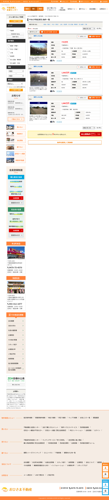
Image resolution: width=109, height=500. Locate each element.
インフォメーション (57, 465)
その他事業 (27, 465)
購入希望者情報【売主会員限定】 (34, 443)
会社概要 (11, 321)
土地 (61, 24)
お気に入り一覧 (85, 417)
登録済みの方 (15, 203)
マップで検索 (72, 417)
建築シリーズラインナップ (32, 453)
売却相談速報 (84, 427)
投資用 (65, 24)
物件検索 (54, 1)
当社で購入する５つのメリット (51, 9)
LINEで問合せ (39, 475)
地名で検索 (51, 417)
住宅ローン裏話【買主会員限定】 (56, 430)
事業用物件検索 (40, 417)
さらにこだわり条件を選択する (16, 87)
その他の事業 (12, 340)
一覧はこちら (15, 119)
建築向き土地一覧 (70, 453)
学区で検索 (62, 417)
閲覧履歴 (73, 1)
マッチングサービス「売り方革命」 (54, 440)
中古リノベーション (76, 430)
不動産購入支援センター (32, 427)
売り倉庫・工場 (83, 24)
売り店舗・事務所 (73, 24)
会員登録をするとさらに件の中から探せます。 (70, 134)
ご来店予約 (12, 354)
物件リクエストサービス (69, 427)
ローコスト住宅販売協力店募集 (14, 369)
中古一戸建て (55, 24)
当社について (90, 462)
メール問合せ (28, 475)
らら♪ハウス (48, 453)
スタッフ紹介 (12, 344)
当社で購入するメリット (50, 427)
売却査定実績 (52, 443)
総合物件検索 (28, 417)
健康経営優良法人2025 (41, 465)
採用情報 (11, 359)
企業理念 (11, 335)
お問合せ (103, 9)
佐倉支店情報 (49, 462)
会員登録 (103, 1)
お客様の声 (12, 349)
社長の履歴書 (12, 330)
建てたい (82, 9)
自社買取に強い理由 (74, 440)
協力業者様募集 (13, 363)
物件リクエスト (84, 1)
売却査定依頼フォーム (87, 443)
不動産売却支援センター (32, 440)
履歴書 (99, 462)
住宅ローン (71, 9)
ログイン (94, 1)
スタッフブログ (82, 465)
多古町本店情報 (37, 462)
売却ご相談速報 (62, 9)
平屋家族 (58, 453)
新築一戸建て (47, 24)
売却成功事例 (64, 443)
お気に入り (64, 1)
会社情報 (92, 9)
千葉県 (10, 30)
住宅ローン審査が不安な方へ (33, 430)
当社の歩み (12, 326)
